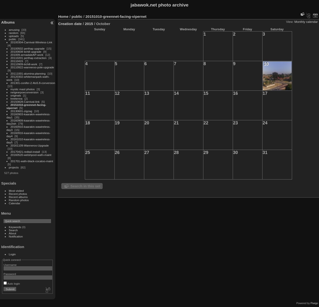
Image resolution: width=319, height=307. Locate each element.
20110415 (17, 61)
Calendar (14, 203)
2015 (89, 24)
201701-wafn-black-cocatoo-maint (32, 161)
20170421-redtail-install (25, 151)
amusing (14, 29)
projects (14, 167)
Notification (16, 236)
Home (63, 16)
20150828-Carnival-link (25, 101)
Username (10, 264)
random (14, 32)
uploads (14, 36)
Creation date (70, 24)
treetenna (17, 98)
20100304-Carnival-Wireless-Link (31, 42)
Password (10, 273)
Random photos (19, 200)
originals (16, 95)
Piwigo (314, 303)
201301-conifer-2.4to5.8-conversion (33, 82)
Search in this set (85, 186)
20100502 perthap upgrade (28, 48)
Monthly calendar (306, 22)
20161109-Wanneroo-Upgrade (30, 145)
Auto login (12, 283)
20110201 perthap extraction (29, 57)
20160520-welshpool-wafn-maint (31, 154)
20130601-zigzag (21, 111)
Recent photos (18, 193)
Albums (8, 22)
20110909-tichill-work (24, 64)
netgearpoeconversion (24, 92)
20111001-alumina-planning (28, 73)
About (12, 233)
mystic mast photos (23, 89)
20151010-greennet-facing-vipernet (116, 16)
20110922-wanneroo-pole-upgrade (32, 67)
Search (13, 230)
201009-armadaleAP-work (27, 54)
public (12, 39)
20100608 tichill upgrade (26, 51)
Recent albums (18, 196)
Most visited (16, 190)
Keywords (15, 227)
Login (12, 254)
